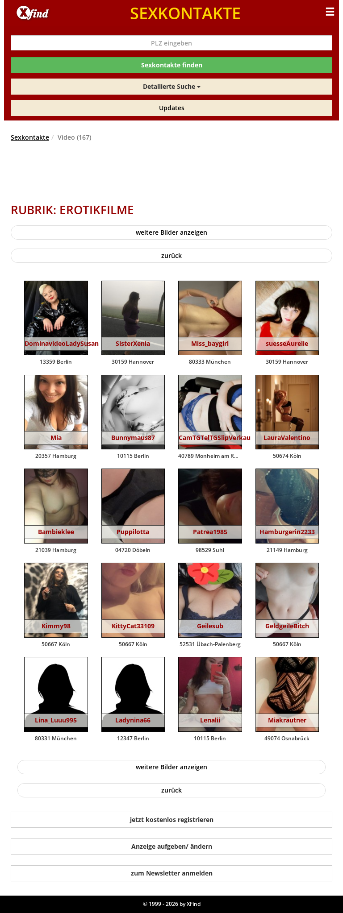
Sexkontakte (30, 137)
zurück (171, 255)
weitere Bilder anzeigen (171, 232)
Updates (171, 108)
